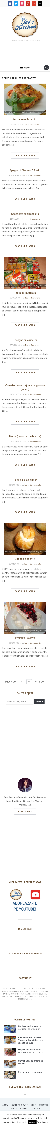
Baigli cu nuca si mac (25, 479)
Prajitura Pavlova (25, 637)
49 (36, 682)
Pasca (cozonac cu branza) (25, 436)
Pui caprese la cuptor (25, 119)
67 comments (35, 643)
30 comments (35, 564)
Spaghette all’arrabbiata (25, 213)
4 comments (35, 298)
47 (22, 682)
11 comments (35, 124)
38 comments (35, 176)
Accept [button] (32, 1122)
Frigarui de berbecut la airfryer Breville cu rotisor (31, 1051)
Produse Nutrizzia (25, 292)
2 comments (35, 219)
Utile (33, 1105)
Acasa (5, 1105)
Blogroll (24, 1108)
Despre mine (25, 811)
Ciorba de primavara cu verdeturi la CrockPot (29, 1027)
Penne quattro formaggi (30, 1072)
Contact (36, 1108)
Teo (26, 124)
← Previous (9, 682)
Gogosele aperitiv (25, 558)
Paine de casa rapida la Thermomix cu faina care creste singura (30, 1040)
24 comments (35, 394)
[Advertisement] (25, 53)
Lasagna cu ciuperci (25, 340)
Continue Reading (25, 155)
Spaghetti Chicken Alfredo (25, 170)
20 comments (35, 485)
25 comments (35, 442)
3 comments (35, 345)
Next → (43, 682)
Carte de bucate (19, 1105)
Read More (42, 1122)
